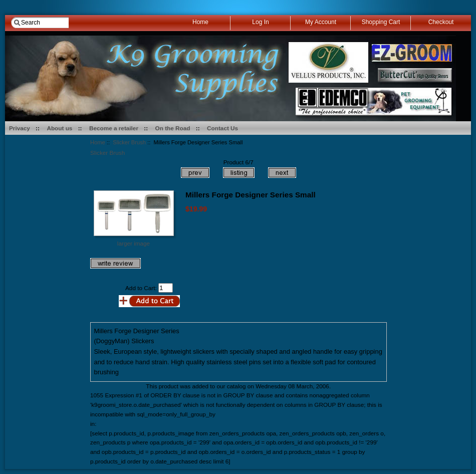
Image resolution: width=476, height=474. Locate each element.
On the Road (172, 128)
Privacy (19, 128)
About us (59, 128)
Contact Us (222, 128)
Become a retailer (113, 128)
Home (97, 142)
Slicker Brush (129, 142)
